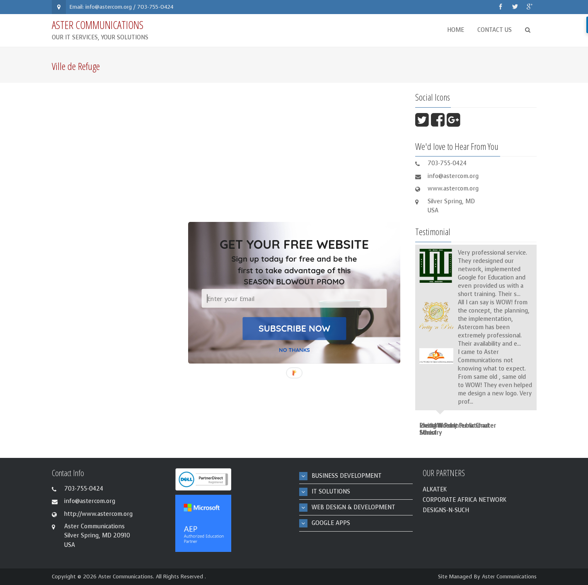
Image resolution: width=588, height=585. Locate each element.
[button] (294, 270)
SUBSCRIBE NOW (294, 328)
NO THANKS (294, 349)
